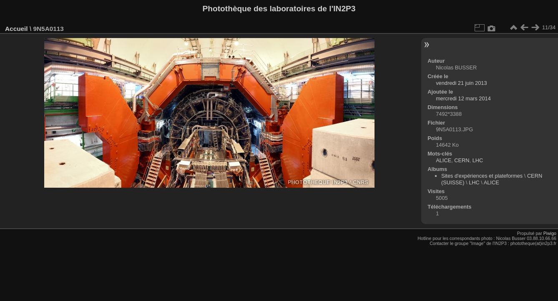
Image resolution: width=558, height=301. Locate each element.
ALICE (443, 160)
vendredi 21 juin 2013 (461, 83)
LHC (478, 160)
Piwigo (549, 233)
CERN (461, 160)
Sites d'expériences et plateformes (482, 176)
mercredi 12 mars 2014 (463, 98)
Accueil (16, 28)
